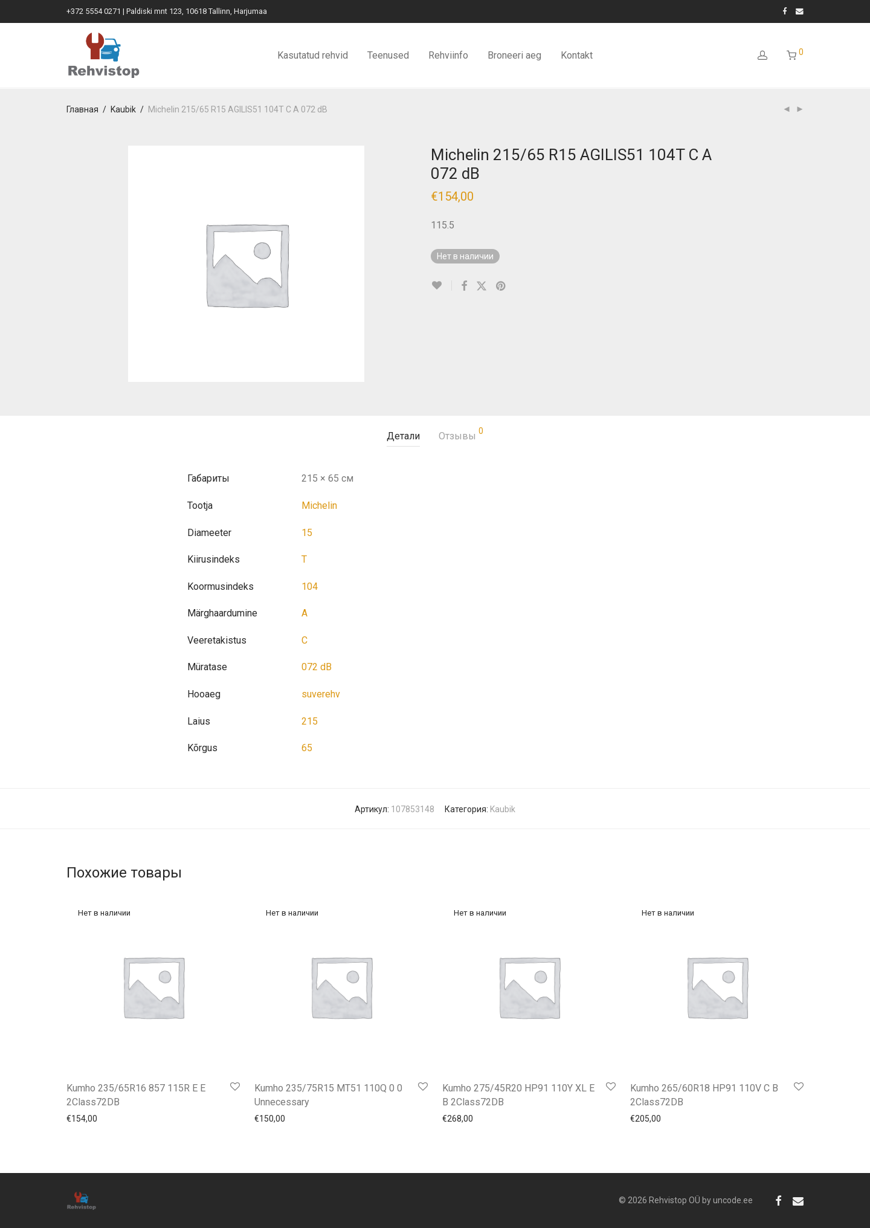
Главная (82, 109)
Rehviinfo (448, 56)
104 (309, 586)
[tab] (403, 437)
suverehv (320, 694)
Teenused (388, 56)
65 (306, 748)
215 (309, 721)
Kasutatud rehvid (312, 56)
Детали (403, 436)
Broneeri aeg (514, 56)
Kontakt (577, 56)
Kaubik (123, 109)
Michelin (319, 505)
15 (306, 532)
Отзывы (461, 434)
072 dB (316, 667)
